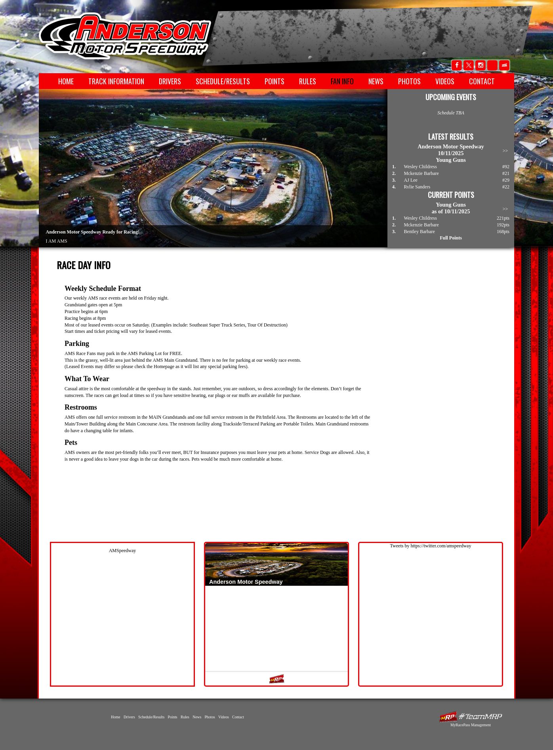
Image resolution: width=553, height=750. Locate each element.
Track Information (116, 81)
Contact (482, 81)
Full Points (451, 238)
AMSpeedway (122, 550)
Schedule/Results (223, 81)
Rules (307, 81)
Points (274, 81)
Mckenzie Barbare (421, 173)
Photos (409, 81)
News (375, 81)
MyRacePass (470, 716)
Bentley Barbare (419, 231)
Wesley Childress (420, 166)
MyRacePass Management (470, 725)
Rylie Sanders (417, 187)
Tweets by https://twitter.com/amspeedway (430, 546)
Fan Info (342, 81)
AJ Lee (411, 180)
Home (66, 81)
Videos (444, 81)
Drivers (170, 81)
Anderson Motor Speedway (125, 36)
